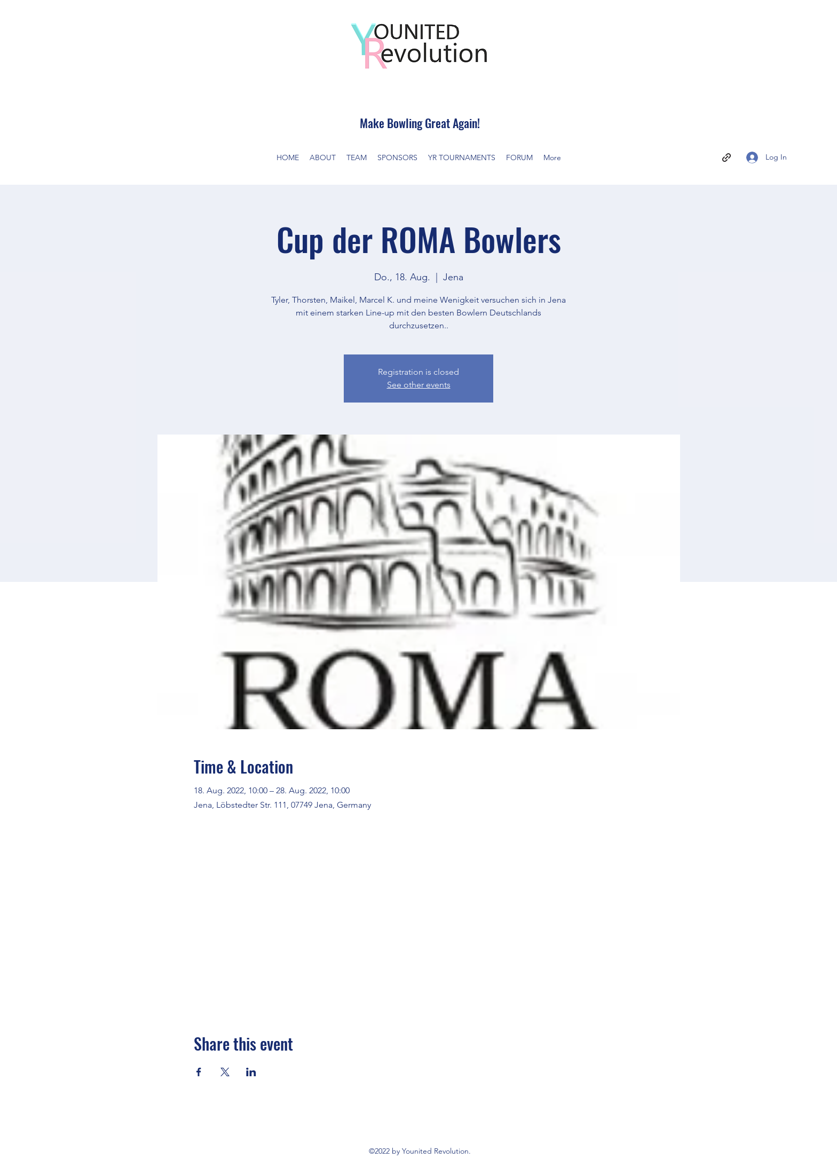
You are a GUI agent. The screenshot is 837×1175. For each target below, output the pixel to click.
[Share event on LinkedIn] (251, 1072)
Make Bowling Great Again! (420, 122)
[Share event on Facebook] (199, 1072)
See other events (419, 385)
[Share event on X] (225, 1072)
